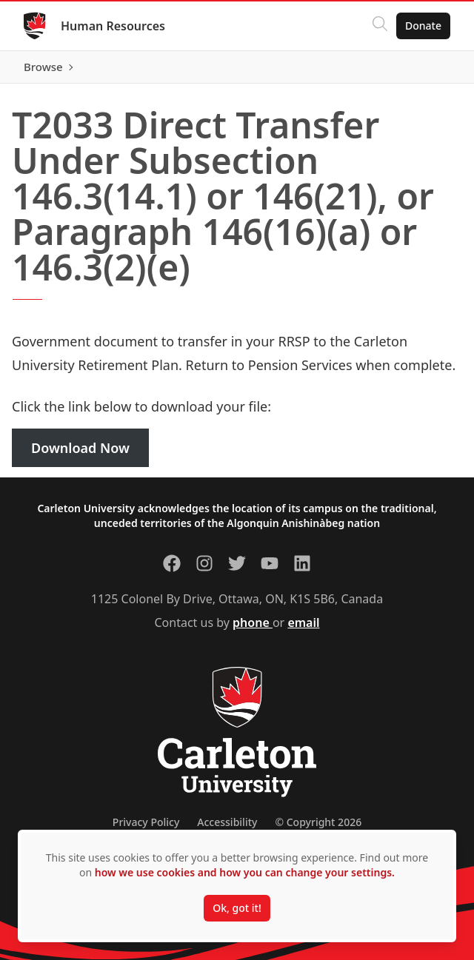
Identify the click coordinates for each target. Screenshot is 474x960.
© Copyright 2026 (318, 822)
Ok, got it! (237, 908)
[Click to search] (380, 26)
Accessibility (227, 822)
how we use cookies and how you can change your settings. (245, 872)
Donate (423, 26)
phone (253, 622)
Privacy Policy (146, 822)
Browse (43, 66)
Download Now (80, 448)
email (303, 622)
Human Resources (113, 26)
